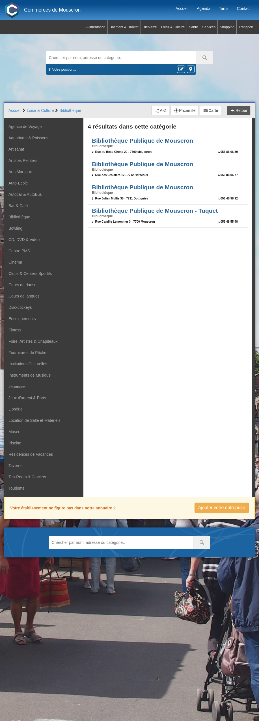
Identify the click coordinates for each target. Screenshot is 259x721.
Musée (14, 431)
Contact (244, 8)
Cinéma (15, 262)
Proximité (187, 110)
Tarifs (223, 8)
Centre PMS (19, 251)
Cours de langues (24, 296)
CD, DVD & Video (24, 239)
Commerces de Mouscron (52, 10)
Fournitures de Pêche (27, 352)
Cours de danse (22, 285)
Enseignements (22, 318)
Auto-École (18, 183)
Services (208, 27)
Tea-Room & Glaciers (27, 477)
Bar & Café (18, 205)
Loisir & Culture (173, 27)
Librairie (15, 409)
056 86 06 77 (229, 175)
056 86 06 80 (229, 151)
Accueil (182, 8)
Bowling (15, 228)
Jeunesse (16, 386)
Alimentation (95, 27)
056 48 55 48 (229, 221)
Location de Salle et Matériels (34, 420)
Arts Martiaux (20, 172)
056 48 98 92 (229, 198)
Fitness (14, 330)
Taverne (15, 465)
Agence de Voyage (25, 126)
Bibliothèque (19, 217)
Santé (193, 27)
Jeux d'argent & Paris (27, 398)
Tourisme (16, 488)
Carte (213, 110)
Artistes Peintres (22, 160)
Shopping (227, 27)
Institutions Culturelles (27, 364)
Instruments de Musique (29, 375)
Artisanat (16, 149)
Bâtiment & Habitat (124, 27)
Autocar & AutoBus (25, 194)
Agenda (203, 8)
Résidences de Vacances (30, 454)
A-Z (163, 110)
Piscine (14, 443)
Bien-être (150, 27)
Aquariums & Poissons (28, 138)
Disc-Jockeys (20, 307)
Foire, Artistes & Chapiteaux (33, 341)
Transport (246, 27)
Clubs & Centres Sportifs (30, 273)
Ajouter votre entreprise (221, 507)
